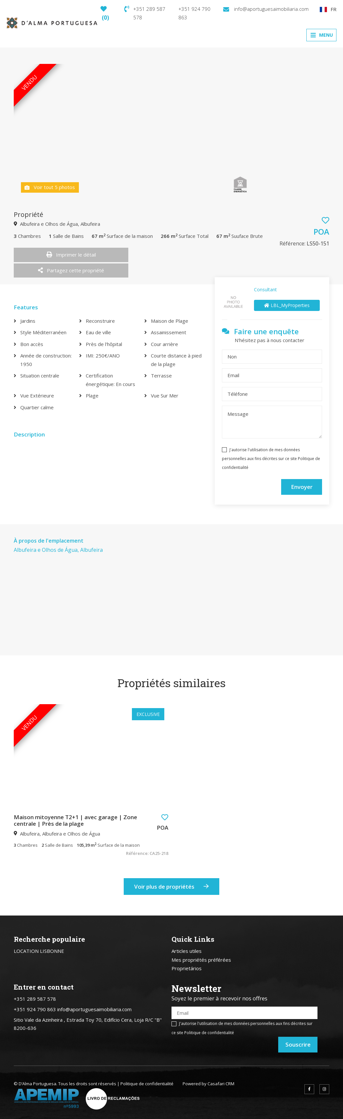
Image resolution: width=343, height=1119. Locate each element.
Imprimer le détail (71, 254)
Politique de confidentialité (209, 1032)
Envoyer (302, 487)
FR (328, 9)
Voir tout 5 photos (50, 187)
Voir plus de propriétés (171, 886)
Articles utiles (187, 951)
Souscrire (298, 1044)
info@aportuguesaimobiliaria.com (266, 9)
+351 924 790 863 (194, 13)
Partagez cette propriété (71, 270)
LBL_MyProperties (287, 305)
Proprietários (187, 968)
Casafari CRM (221, 1084)
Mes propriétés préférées (201, 959)
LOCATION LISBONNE (39, 951)
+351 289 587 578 (144, 13)
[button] (164, 817)
